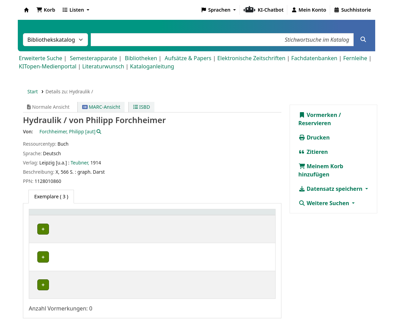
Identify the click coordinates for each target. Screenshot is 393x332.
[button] (46, 9)
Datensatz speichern (331, 188)
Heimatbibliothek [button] (53, 215)
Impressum (236, 312)
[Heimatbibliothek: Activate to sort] (68, 216)
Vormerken (318, 115)
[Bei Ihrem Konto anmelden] (308, 9)
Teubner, (80, 162)
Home (208, 312)
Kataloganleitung (152, 66)
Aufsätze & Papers (188, 58)
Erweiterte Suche (40, 58)
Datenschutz (273, 312)
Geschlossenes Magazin (136, 251)
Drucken (314, 137)
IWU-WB (44, 229)
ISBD (141, 107)
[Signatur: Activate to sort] (211, 216)
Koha (26, 10)
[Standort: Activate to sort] (147, 216)
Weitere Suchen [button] (325, 203)
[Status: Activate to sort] (255, 216)
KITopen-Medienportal (47, 66)
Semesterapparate (93, 58)
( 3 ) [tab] (51, 196)
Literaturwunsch (103, 66)
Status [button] (246, 215)
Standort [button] (121, 215)
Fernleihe (355, 58)
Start (32, 91)
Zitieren (313, 152)
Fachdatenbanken (314, 58)
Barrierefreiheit (314, 312)
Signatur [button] (200, 215)
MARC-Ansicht (101, 107)
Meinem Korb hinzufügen (321, 170)
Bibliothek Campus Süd (61, 251)
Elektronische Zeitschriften (251, 58)
